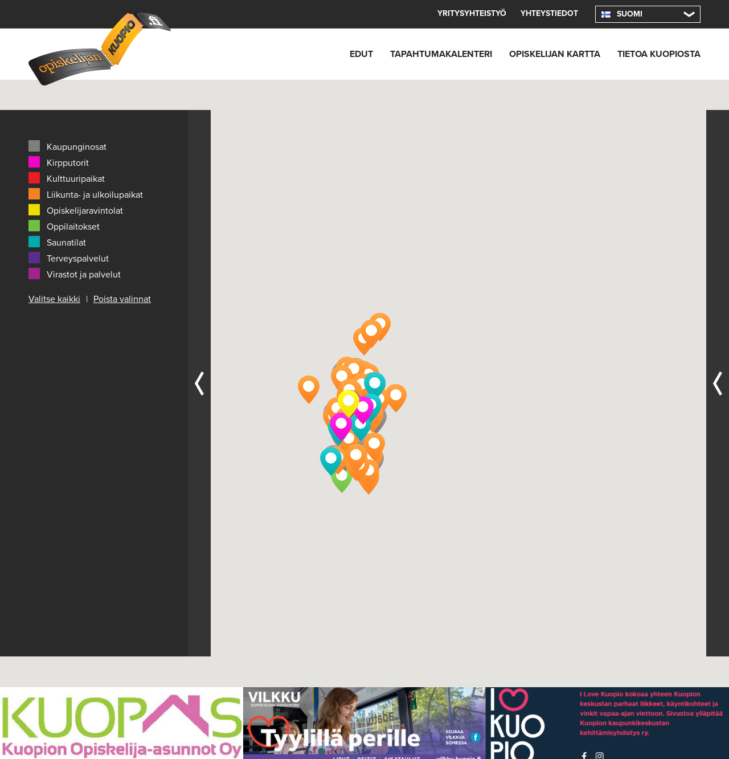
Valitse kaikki (54, 298)
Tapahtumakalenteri (423, 54)
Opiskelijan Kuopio (99, 48)
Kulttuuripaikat (66, 177)
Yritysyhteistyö (466, 13)
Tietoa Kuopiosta (656, 54)
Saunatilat (57, 241)
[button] (342, 478)
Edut (339, 54)
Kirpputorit (58, 162)
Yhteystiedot (547, 13)
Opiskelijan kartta (544, 54)
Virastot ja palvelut (74, 273)
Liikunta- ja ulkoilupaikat (86, 193)
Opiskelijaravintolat (75, 209)
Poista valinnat (123, 298)
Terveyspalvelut (68, 257)
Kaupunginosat (68, 146)
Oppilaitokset (64, 225)
